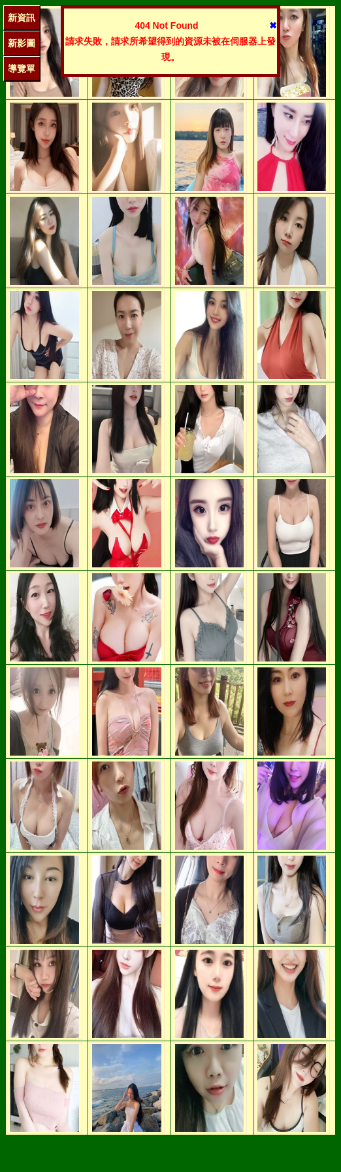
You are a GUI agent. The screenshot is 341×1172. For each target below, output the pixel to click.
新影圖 (21, 43)
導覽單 (21, 68)
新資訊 (21, 17)
